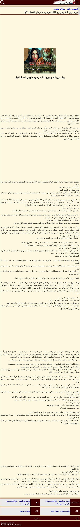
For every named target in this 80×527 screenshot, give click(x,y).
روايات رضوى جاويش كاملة (60, 511)
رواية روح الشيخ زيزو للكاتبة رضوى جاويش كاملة (17, 502)
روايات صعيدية (25, 511)
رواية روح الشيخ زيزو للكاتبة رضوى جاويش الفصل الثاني (57, 502)
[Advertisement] (40, 31)
